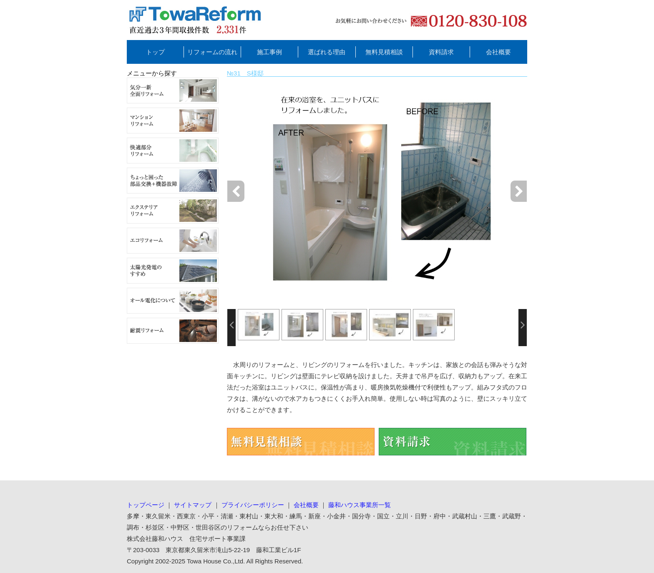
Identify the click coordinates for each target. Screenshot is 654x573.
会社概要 (498, 51)
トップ (155, 51)
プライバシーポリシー (252, 504)
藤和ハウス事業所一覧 (359, 504)
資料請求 (441, 51)
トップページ (145, 504)
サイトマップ (192, 504)
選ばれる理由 (326, 51)
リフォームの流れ (212, 51)
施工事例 (269, 51)
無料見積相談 (384, 51)
